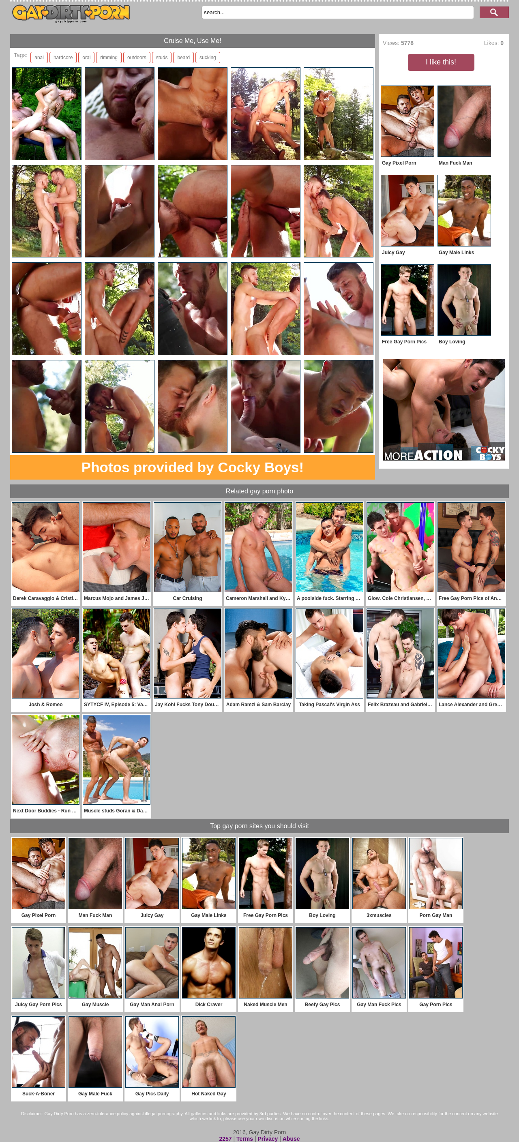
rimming (109, 57)
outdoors (136, 57)
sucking (207, 57)
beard (183, 57)
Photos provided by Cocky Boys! (192, 467)
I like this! (441, 62)
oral (86, 57)
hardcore (63, 57)
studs (162, 57)
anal (39, 57)
